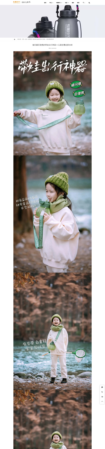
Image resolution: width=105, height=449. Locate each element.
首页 (23, 39)
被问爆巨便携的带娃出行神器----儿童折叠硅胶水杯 (43, 39)
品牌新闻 (30, 39)
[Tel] (102, 392)
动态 (26, 39)
